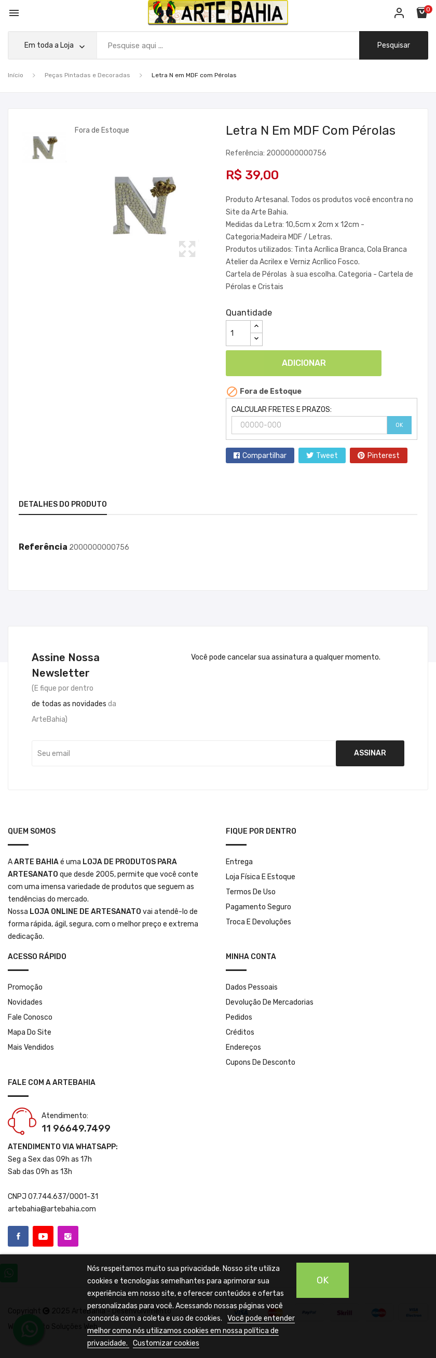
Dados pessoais (252, 987)
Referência (43, 547)
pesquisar (393, 45)
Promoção (25, 987)
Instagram (68, 1236)
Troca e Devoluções (258, 922)
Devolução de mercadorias (270, 1002)
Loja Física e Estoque (260, 877)
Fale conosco (30, 1017)
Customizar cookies (166, 1343)
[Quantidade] (238, 333)
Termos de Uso (251, 892)
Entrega (239, 861)
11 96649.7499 (76, 1128)
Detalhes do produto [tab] (63, 504)
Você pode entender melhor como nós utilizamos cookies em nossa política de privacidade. (191, 1331)
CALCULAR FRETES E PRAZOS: (281, 409)
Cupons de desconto (260, 1062)
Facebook (18, 1236)
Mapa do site (29, 1032)
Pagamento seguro (258, 907)
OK (399, 425)
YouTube (43, 1236)
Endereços (243, 1047)
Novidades (25, 1002)
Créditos (240, 1032)
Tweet (327, 455)
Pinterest (383, 455)
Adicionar (304, 363)
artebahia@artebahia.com (52, 1209)
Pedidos (239, 1017)
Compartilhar (264, 455)
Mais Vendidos (31, 1047)
